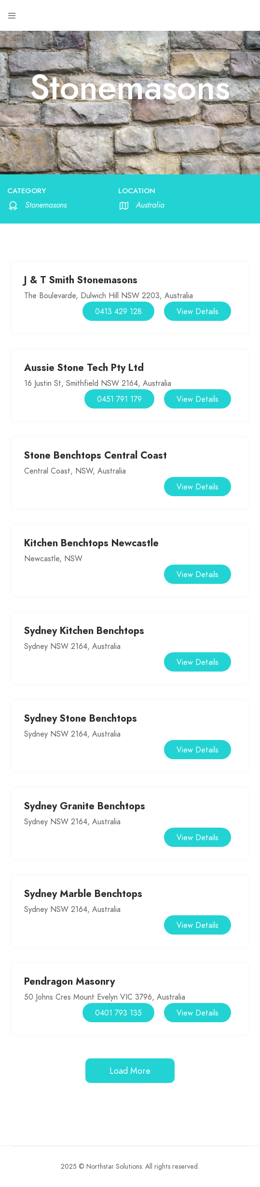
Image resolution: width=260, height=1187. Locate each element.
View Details (198, 311)
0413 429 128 (118, 311)
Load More (130, 1071)
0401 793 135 (118, 1013)
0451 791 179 (119, 399)
